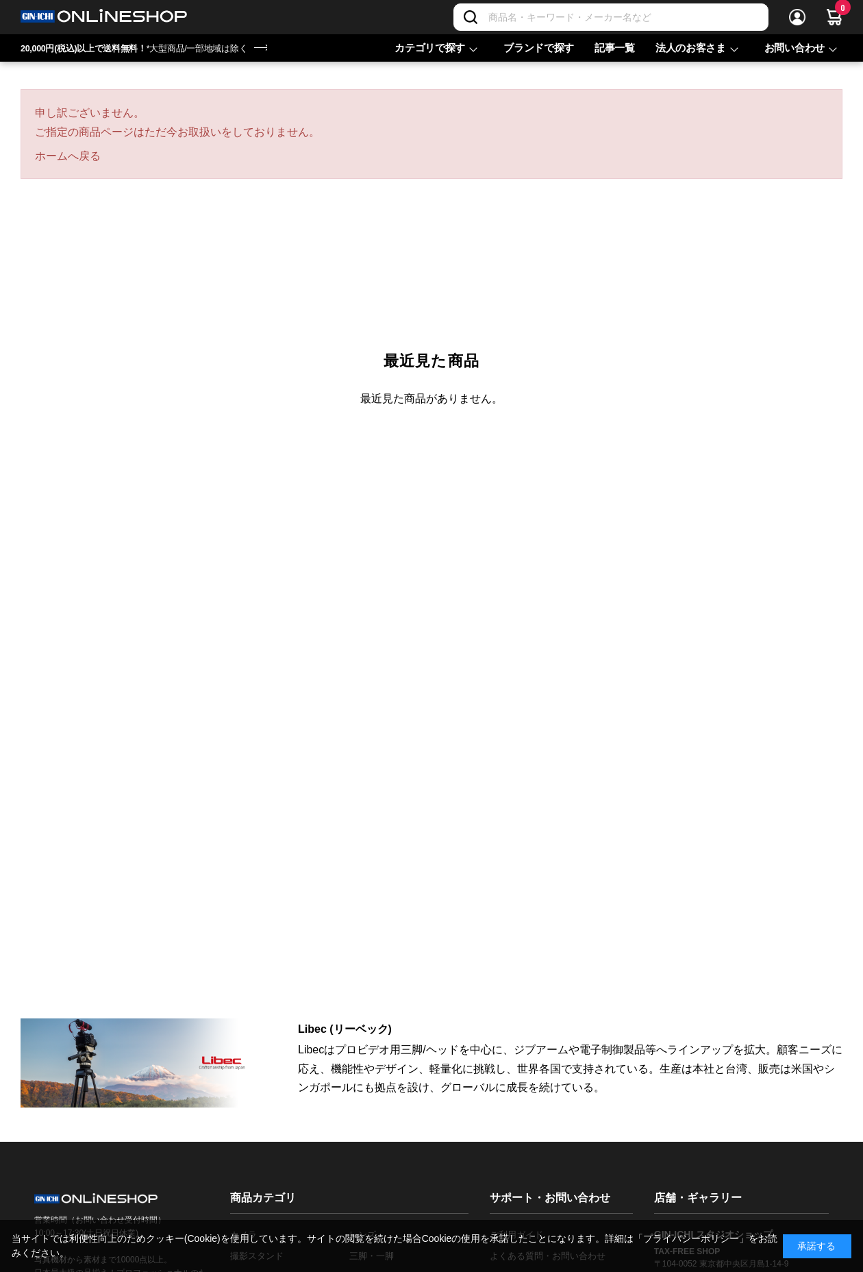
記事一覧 (615, 47)
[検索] (470, 17)
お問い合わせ (794, 47)
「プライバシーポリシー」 (691, 1238)
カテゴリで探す (430, 47)
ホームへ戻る (68, 156)
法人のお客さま (690, 47)
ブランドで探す (538, 47)
